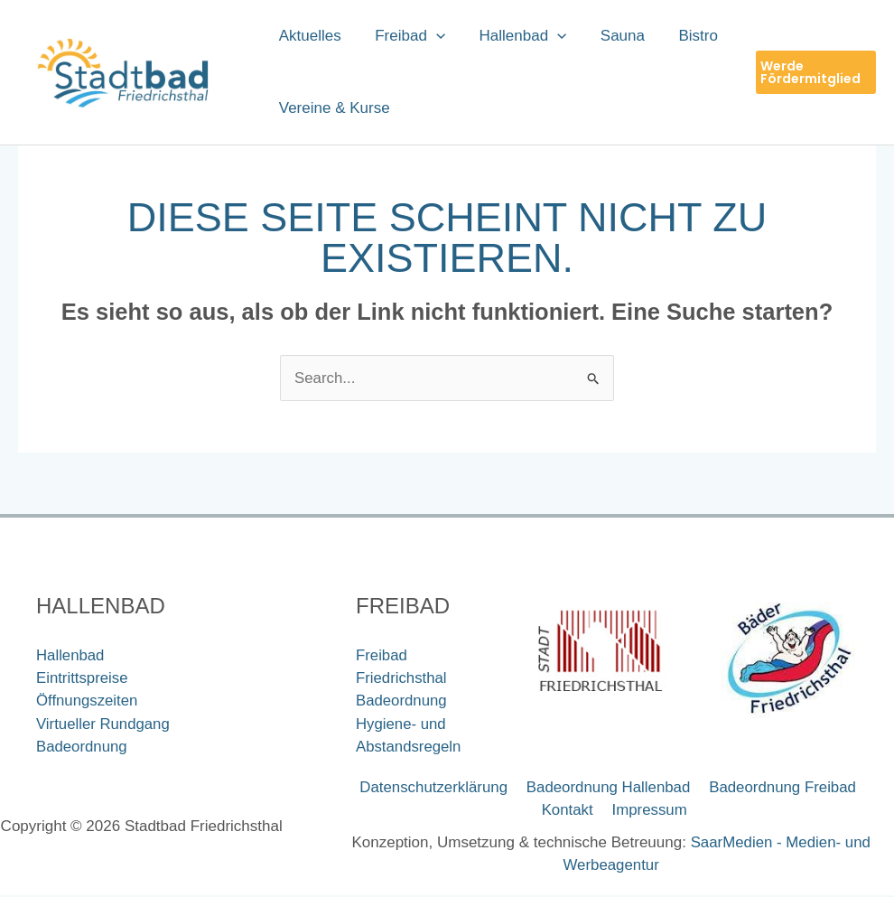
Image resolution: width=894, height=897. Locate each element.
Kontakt (570, 811)
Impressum (648, 811)
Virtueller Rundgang (104, 724)
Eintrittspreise (82, 678)
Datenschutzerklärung (434, 789)
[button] (432, 36)
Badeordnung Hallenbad (607, 789)
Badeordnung (82, 747)
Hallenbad (71, 655)
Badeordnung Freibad (780, 789)
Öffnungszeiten (87, 701)
